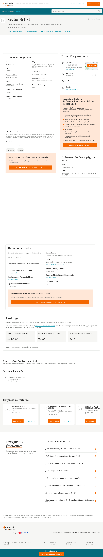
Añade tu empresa (77, 4)
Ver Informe (17, 421)
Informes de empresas (23, 4)
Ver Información (13, 273)
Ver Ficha (30, 421)
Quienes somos (57, 532)
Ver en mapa (92, 65)
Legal (43, 542)
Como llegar (70, 69)
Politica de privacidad (89, 543)
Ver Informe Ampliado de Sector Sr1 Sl (30, 167)
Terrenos (10, 150)
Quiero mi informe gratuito (80, 145)
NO (9, 266)
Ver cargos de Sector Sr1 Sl (55, 264)
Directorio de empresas (40, 4)
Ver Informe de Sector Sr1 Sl (51, 554)
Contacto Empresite (71, 532)
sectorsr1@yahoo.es (72, 89)
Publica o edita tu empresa (90, 532)
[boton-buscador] (99, 11)
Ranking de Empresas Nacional (45, 326)
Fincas (20, 150)
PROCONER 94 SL (18, 406)
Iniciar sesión (93, 4)
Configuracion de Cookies (71, 543)
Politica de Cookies (52, 543)
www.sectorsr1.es (71, 83)
